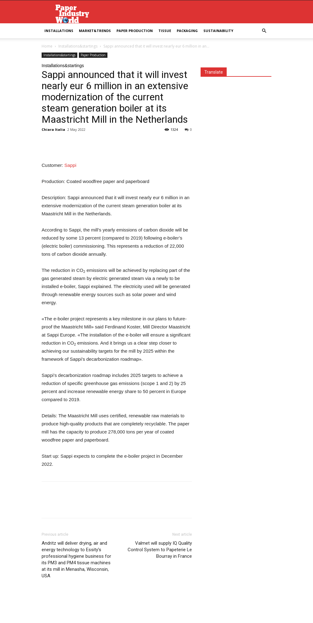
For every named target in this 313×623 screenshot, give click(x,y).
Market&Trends (95, 30)
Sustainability (218, 30)
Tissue (164, 30)
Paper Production (134, 30)
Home (47, 46)
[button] (263, 31)
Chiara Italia (53, 129)
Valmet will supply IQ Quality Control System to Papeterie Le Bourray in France (160, 549)
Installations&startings (78, 46)
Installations (58, 30)
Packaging (187, 30)
